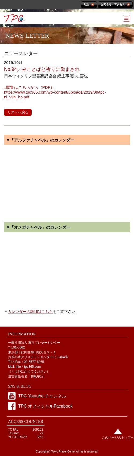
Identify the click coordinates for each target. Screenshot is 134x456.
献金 (86, 4)
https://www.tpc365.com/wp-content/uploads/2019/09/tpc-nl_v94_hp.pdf (55, 92)
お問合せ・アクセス (113, 4)
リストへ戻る (18, 112)
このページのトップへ (118, 437)
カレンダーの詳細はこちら (30, 311)
